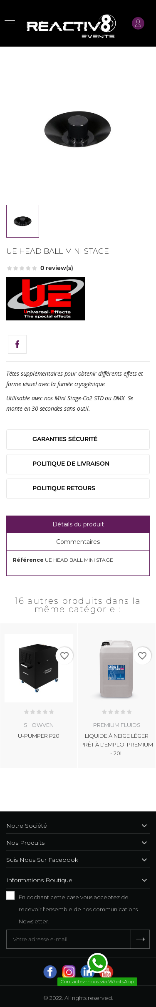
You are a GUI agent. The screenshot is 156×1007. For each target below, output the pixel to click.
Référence (28, 560)
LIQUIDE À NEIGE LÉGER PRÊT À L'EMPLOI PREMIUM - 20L (116, 744)
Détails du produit (78, 524)
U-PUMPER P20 (38, 735)
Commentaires (78, 542)
